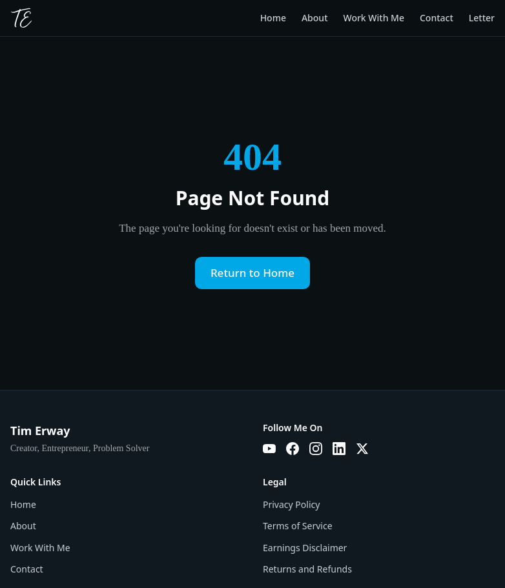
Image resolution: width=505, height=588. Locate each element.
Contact (436, 18)
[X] (362, 448)
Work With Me (374, 18)
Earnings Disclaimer (305, 548)
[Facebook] (292, 448)
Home (273, 18)
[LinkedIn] (339, 448)
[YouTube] (269, 448)
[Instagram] (315, 448)
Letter (482, 18)
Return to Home (252, 272)
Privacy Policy (291, 504)
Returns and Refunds (307, 569)
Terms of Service (298, 526)
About (315, 18)
